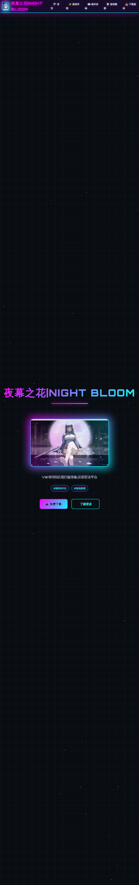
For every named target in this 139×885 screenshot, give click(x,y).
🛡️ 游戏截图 (110, 6)
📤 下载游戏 (129, 6)
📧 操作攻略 (91, 6)
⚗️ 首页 (55, 6)
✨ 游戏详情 (72, 6)
